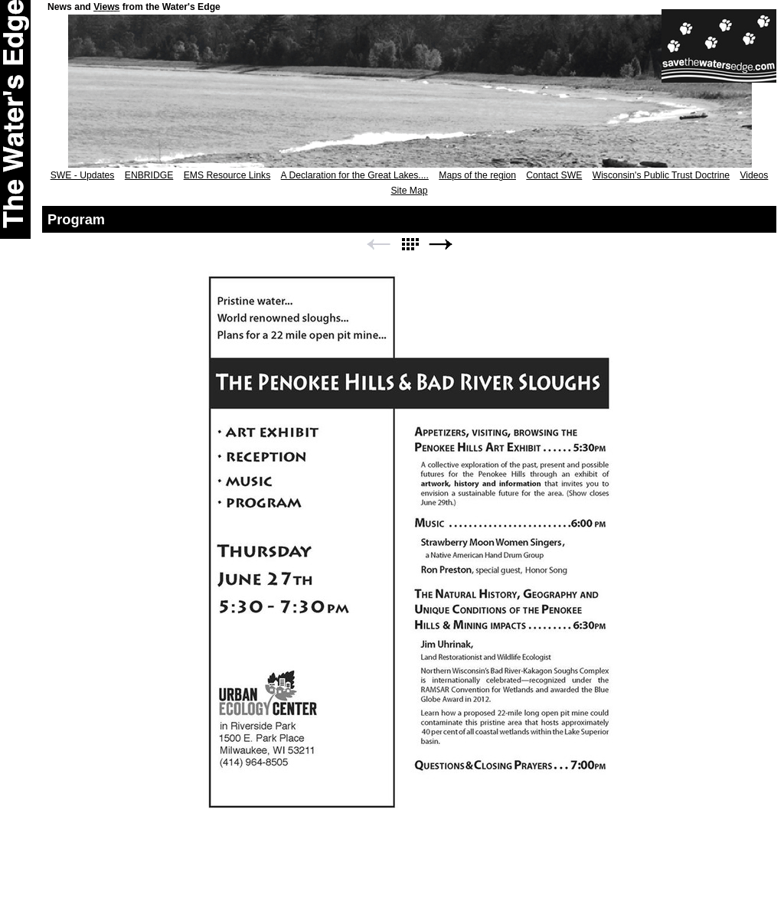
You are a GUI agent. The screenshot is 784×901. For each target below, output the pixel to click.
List (410, 245)
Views (106, 7)
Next (441, 245)
